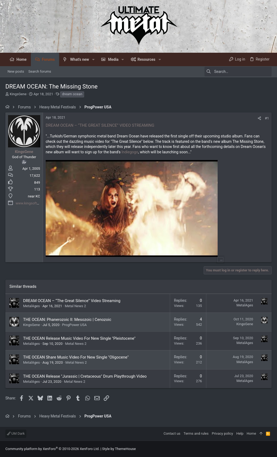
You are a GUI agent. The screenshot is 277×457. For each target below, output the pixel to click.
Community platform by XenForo (52, 449)
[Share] (259, 118)
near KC (34, 196)
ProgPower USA (74, 325)
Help (239, 433)
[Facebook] (269, 449)
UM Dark (16, 433)
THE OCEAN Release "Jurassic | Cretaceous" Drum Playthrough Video (85, 376)
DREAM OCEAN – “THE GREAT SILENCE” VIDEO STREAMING (100, 125)
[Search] (238, 71)
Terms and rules (196, 433)
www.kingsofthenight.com (36, 203)
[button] (93, 59)
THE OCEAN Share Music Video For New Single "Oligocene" (76, 357)
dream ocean (72, 94)
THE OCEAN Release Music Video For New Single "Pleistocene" (79, 338)
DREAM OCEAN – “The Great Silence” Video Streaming (71, 300)
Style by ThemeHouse (119, 449)
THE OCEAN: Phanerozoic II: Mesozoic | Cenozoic (67, 319)
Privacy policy (222, 433)
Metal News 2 (75, 306)
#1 (267, 118)
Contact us (172, 433)
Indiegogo (129, 152)
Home (251, 433)
